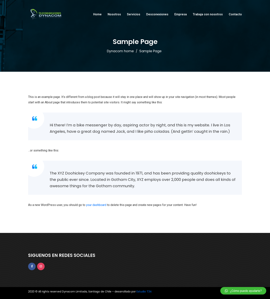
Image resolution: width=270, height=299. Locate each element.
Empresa (180, 14)
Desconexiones (157, 14)
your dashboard (96, 205)
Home (97, 14)
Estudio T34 (144, 291)
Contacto (235, 14)
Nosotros (114, 14)
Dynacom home (120, 51)
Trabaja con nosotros (208, 14)
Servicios (133, 14)
